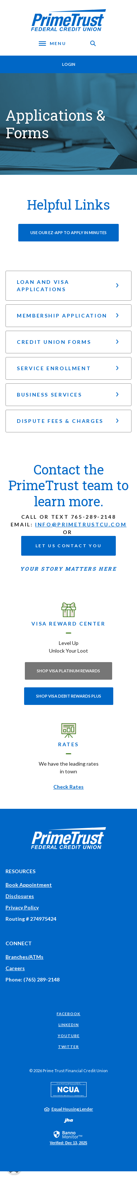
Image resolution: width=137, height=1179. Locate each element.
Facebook (68, 1013)
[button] (68, 285)
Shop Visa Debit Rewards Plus (68, 696)
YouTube (69, 1035)
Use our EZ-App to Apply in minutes (68, 232)
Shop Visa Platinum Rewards (68, 670)
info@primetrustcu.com (80, 524)
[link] (68, 1137)
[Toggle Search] (93, 43)
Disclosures (19, 896)
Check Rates (68, 787)
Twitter (68, 1046)
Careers (15, 968)
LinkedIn (68, 1024)
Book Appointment (28, 885)
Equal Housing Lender (72, 1109)
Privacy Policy (22, 907)
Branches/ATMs (24, 957)
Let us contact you (68, 545)
